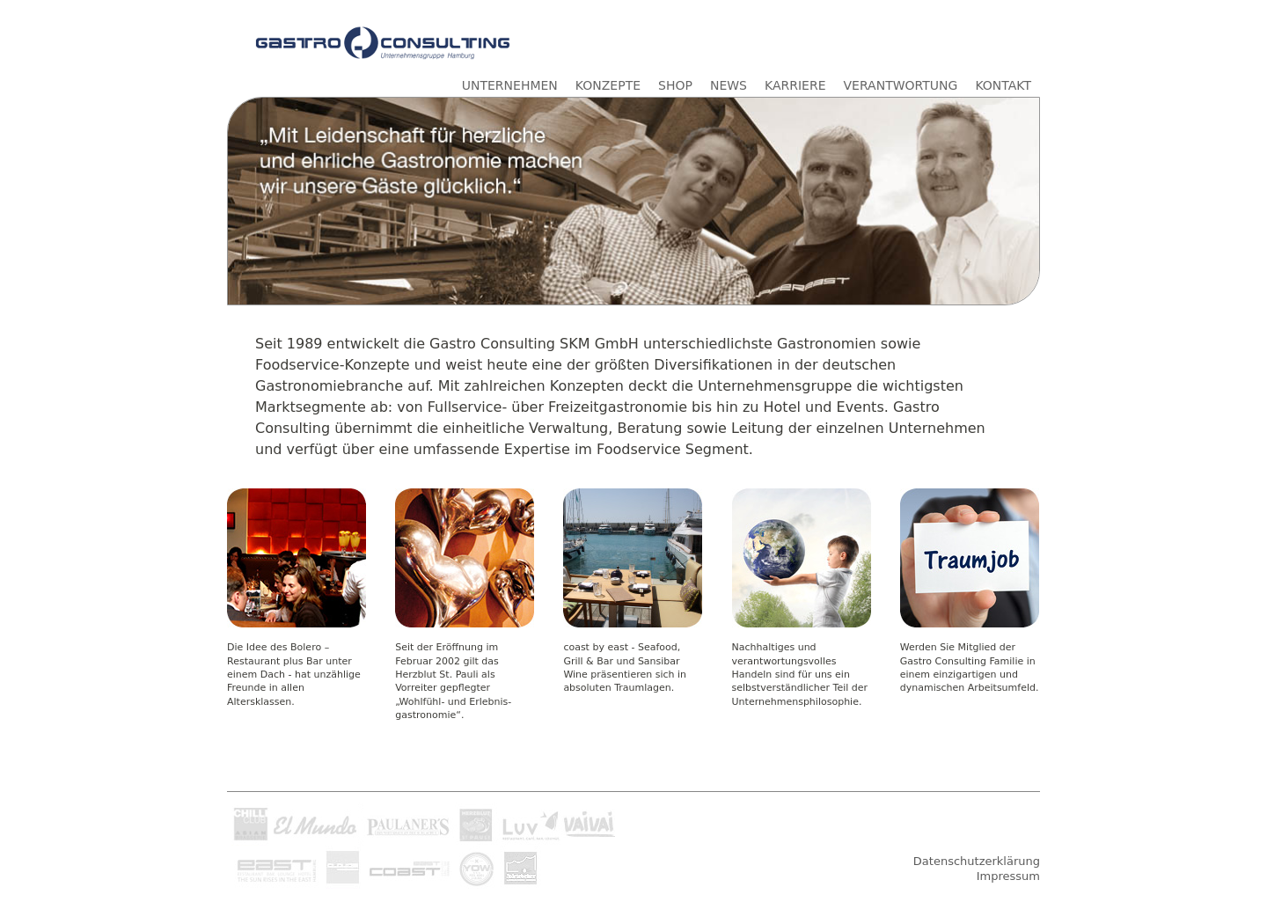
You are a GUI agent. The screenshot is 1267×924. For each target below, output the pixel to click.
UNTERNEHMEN (510, 85)
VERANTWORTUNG (901, 85)
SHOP (675, 85)
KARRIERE (795, 85)
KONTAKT (1003, 85)
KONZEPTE (608, 85)
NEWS (728, 85)
